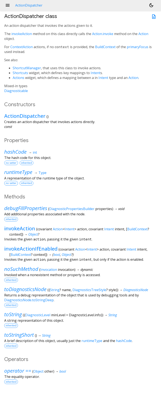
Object (33, 234)
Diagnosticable (16, 90)
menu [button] (7, 5)
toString (13, 314)
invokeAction (21, 33)
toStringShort (19, 334)
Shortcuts (20, 73)
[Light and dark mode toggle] (151, 5)
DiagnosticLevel (37, 315)
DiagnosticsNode (135, 290)
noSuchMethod (21, 268)
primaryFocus (137, 47)
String (55, 290)
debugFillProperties (25, 208)
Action (143, 33)
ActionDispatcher (24, 115)
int (35, 152)
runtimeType (18, 171)
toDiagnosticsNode (25, 289)
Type (42, 172)
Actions (18, 77)
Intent (95, 73)
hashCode (15, 151)
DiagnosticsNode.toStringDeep (29, 300)
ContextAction (21, 47)
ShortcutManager (27, 68)
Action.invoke (102, 33)
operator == (17, 370)
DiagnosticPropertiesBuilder (71, 208)
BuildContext (105, 47)
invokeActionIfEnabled (30, 248)
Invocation (48, 269)
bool (56, 254)
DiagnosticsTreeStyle (89, 290)
